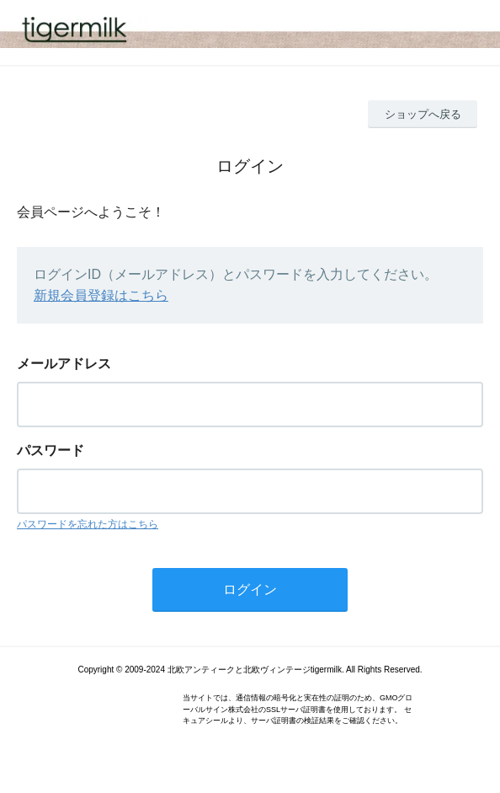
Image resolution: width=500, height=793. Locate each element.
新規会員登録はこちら (101, 295)
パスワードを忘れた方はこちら (87, 524)
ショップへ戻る (423, 114)
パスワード (50, 450)
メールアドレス (64, 363)
